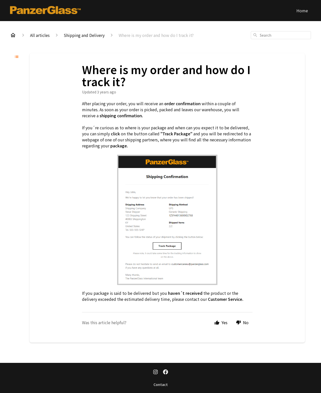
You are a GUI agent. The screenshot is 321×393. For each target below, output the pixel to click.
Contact (160, 384)
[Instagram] (155, 372)
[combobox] (281, 35)
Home (302, 11)
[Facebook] (166, 372)
